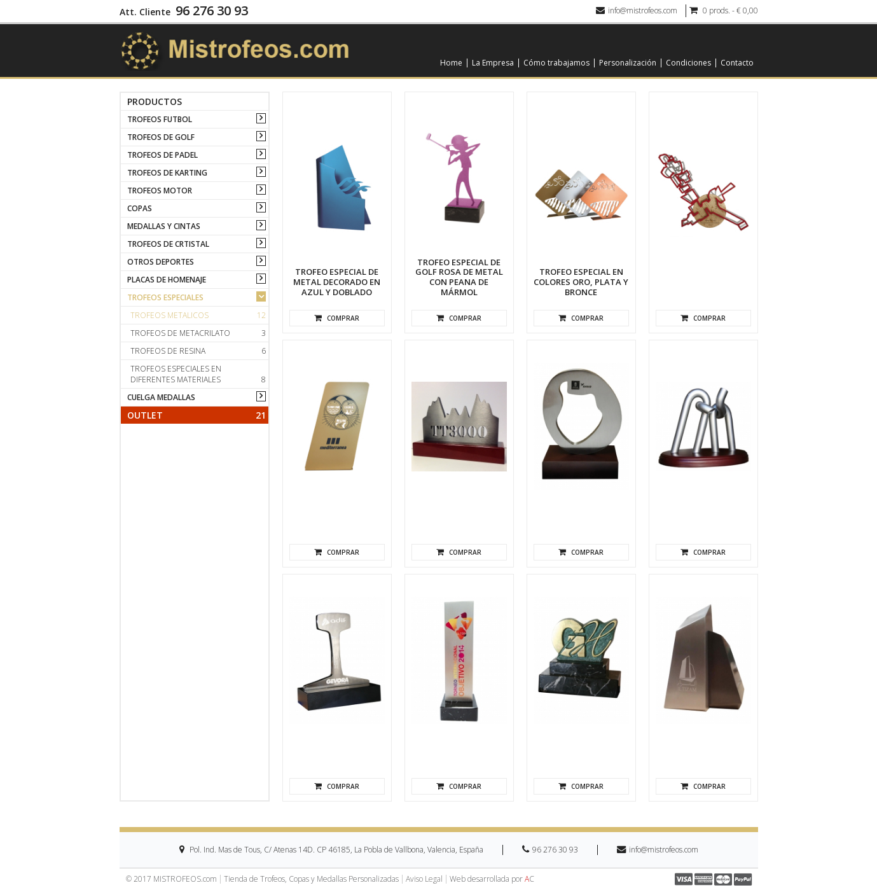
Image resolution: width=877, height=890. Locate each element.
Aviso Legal (424, 879)
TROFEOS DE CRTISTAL (168, 244)
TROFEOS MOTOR (159, 190)
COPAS (139, 208)
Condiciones (688, 63)
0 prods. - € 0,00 (723, 10)
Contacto (737, 63)
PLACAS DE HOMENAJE (166, 279)
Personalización (627, 63)
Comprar (336, 318)
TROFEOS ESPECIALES (165, 297)
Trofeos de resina (198, 350)
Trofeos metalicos (198, 315)
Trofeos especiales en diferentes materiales (198, 374)
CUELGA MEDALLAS (161, 397)
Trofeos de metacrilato (198, 333)
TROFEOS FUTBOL (159, 119)
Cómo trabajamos (556, 63)
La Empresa (493, 63)
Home (451, 63)
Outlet (196, 415)
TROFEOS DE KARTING (167, 172)
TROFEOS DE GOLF (161, 137)
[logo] (235, 50)
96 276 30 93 (212, 10)
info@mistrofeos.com (636, 10)
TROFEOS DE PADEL (162, 154)
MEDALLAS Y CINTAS (163, 226)
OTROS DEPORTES (160, 261)
